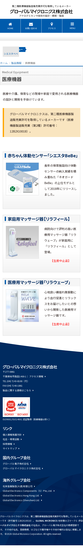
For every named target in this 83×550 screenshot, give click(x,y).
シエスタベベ (11, 53)
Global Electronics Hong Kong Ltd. (22, 495)
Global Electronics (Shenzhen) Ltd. (22, 500)
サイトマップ (11, 448)
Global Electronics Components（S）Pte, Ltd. (28, 490)
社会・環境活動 (12, 439)
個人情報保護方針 (13, 434)
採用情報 (9, 444)
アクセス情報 (37, 376)
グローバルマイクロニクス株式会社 (23, 468)
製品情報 (16, 63)
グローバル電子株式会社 (17, 463)
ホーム (4, 63)
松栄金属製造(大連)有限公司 (19, 486)
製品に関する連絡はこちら (18, 390)
